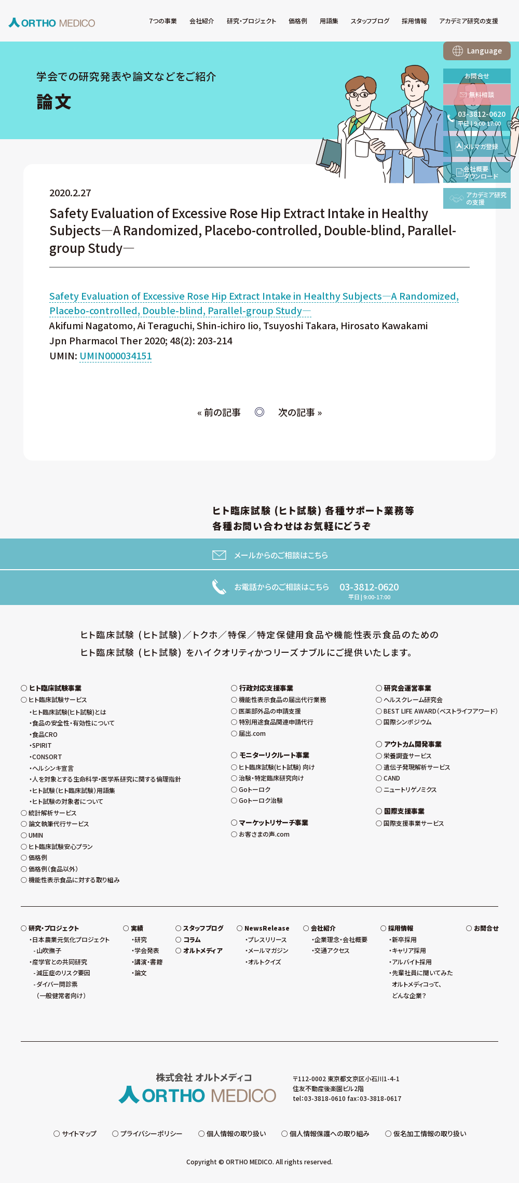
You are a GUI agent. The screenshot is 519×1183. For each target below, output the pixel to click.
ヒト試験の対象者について (67, 801)
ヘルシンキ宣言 (53, 767)
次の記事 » (300, 412)
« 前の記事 (219, 412)
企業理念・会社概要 (341, 939)
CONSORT (47, 756)
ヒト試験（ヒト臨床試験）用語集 (73, 790)
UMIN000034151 (115, 355)
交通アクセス (332, 950)
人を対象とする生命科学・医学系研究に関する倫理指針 (106, 778)
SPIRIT (42, 745)
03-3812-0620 (369, 586)
